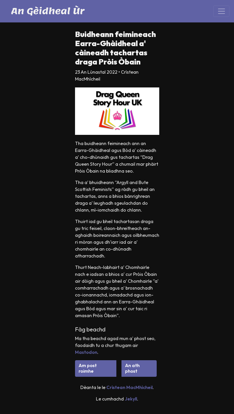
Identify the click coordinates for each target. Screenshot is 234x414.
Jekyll (131, 399)
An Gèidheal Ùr (48, 11)
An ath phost (132, 368)
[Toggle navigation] (221, 11)
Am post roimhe (88, 368)
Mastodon (86, 352)
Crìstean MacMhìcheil (129, 387)
